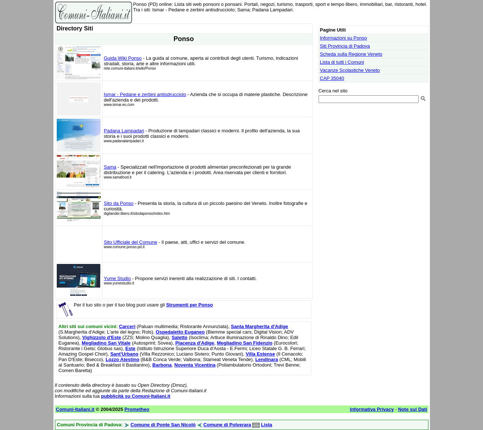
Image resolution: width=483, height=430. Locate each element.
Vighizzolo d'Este (101, 337)
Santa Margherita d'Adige (259, 326)
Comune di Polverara (227, 424)
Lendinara (266, 359)
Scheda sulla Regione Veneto (351, 54)
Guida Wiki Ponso (123, 58)
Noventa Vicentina (194, 365)
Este (130, 348)
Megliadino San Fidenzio (244, 343)
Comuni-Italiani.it (75, 409)
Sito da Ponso (119, 203)
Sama (110, 167)
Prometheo (137, 409)
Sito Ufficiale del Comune (130, 242)
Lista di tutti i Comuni (342, 62)
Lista (266, 424)
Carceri (127, 326)
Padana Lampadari (124, 130)
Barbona (162, 365)
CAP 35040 (332, 78)
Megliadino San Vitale (106, 343)
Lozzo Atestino (122, 359)
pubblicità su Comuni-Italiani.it (135, 396)
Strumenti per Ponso (189, 305)
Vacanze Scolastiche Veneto (350, 70)
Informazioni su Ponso (343, 38)
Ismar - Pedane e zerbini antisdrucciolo (145, 94)
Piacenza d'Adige (194, 343)
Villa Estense (260, 354)
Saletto (179, 337)
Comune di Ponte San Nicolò (163, 424)
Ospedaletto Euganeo (180, 332)
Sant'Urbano (124, 354)
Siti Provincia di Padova (345, 46)
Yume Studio (117, 278)
